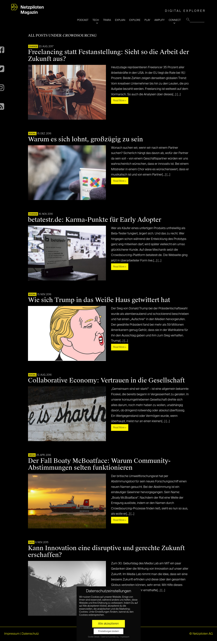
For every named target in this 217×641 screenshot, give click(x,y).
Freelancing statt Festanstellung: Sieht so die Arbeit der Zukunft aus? (108, 55)
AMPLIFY (159, 20)
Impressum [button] (124, 637)
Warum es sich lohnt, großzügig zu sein (85, 139)
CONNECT (175, 20)
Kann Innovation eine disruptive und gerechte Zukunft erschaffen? (106, 551)
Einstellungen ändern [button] (108, 631)
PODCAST (82, 20)
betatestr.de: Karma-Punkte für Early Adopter (94, 220)
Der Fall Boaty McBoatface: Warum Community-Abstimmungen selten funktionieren (99, 464)
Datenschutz (30, 633)
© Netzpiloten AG (201, 633)
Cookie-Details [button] (94, 637)
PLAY (147, 20)
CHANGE (33, 47)
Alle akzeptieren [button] (108, 623)
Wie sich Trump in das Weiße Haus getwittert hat (99, 300)
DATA (31, 543)
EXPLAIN (120, 20)
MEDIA (32, 455)
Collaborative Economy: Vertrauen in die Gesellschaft (106, 380)
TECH (95, 20)
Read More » (119, 100)
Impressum (12, 633)
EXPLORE (134, 20)
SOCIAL (32, 134)
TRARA (107, 20)
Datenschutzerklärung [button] (110, 637)
